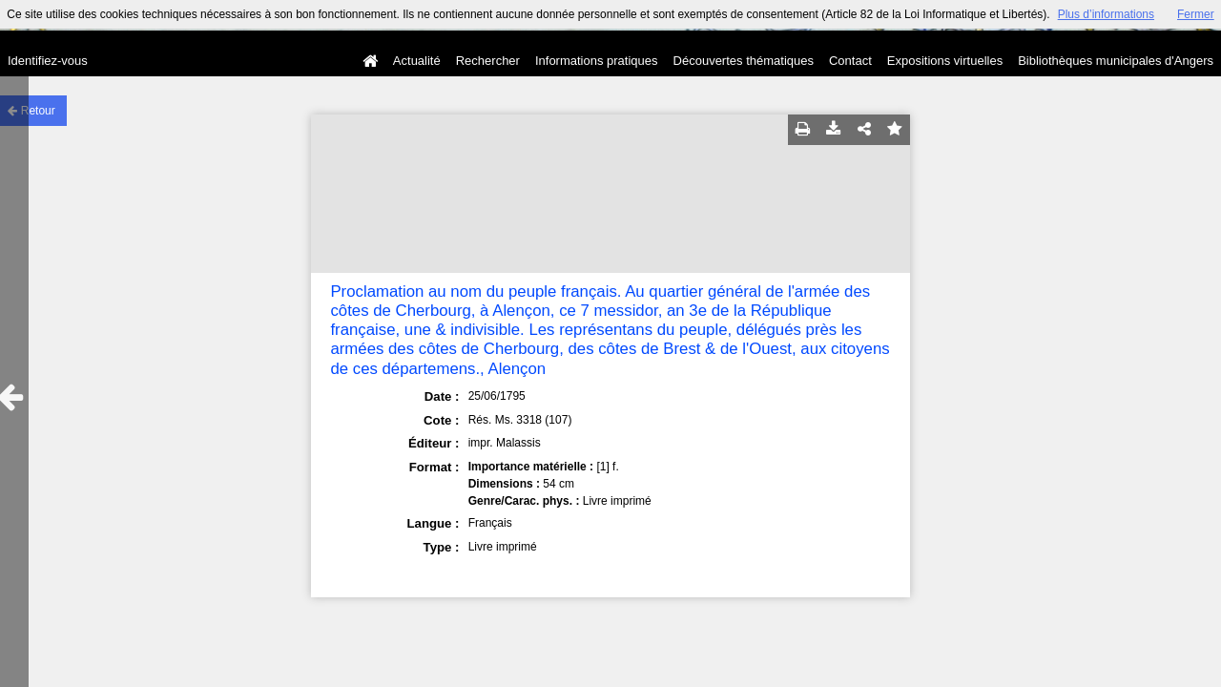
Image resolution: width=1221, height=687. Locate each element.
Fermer (1195, 14)
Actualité (417, 60)
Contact (850, 60)
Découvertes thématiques (743, 60)
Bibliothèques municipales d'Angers (1115, 60)
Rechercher (488, 60)
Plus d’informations (1106, 14)
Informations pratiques (596, 60)
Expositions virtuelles (945, 60)
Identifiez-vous (48, 60)
